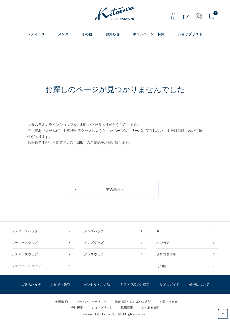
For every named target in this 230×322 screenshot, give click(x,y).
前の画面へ (115, 189)
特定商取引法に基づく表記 (133, 302)
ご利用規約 (60, 302)
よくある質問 (150, 307)
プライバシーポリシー (91, 302)
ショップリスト (101, 307)
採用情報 (127, 307)
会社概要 (77, 307)
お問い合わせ (168, 302)
